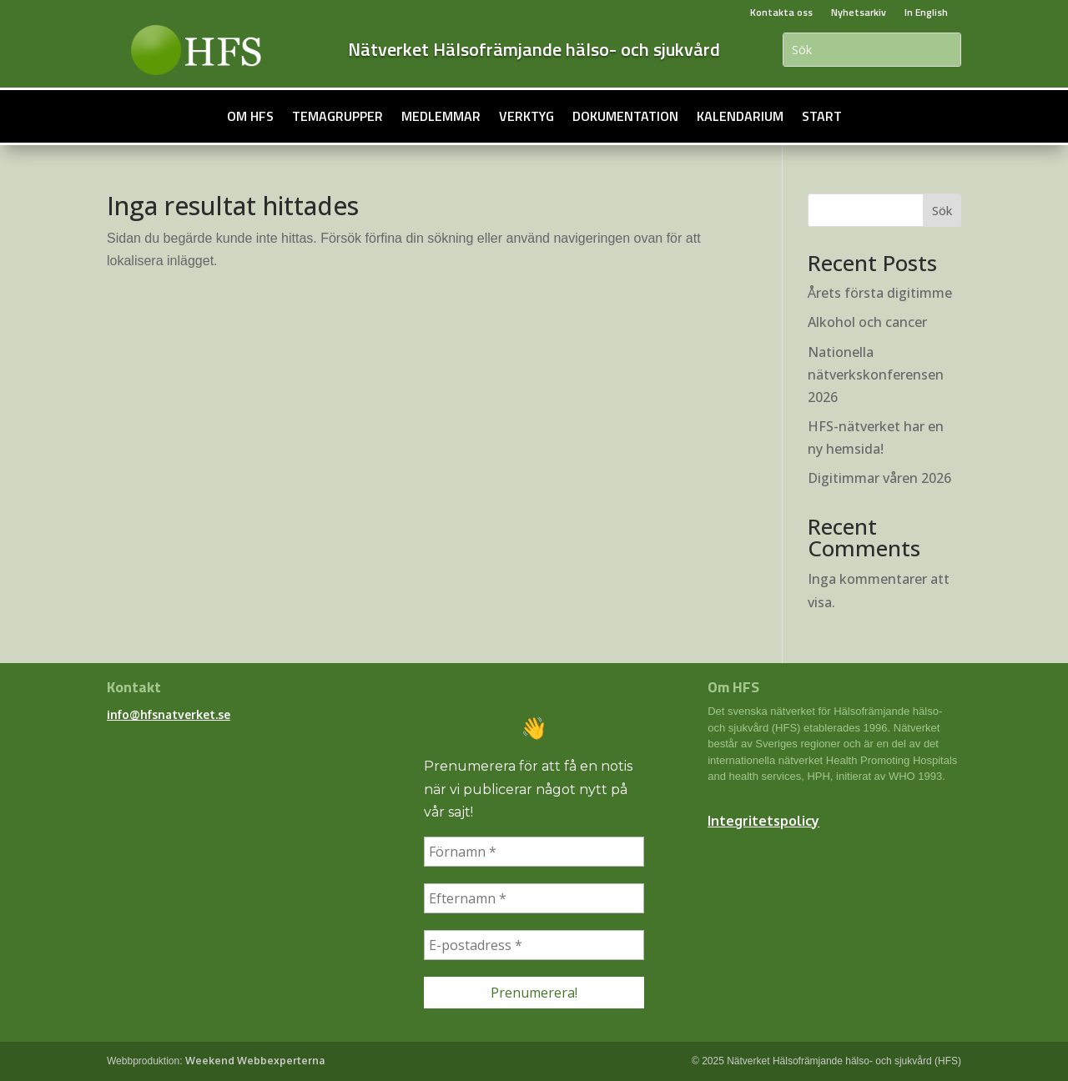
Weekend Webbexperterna (255, 1060)
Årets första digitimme (880, 293)
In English (926, 12)
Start (822, 116)
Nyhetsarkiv (858, 12)
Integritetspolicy (763, 820)
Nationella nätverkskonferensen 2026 (876, 374)
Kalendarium (740, 116)
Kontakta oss (781, 12)
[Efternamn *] (534, 898)
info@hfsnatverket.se (168, 714)
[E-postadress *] (534, 945)
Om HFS (250, 116)
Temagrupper (337, 116)
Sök (942, 211)
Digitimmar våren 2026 (879, 478)
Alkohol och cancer (867, 322)
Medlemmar (441, 116)
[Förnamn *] (534, 852)
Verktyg (526, 116)
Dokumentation (625, 116)
